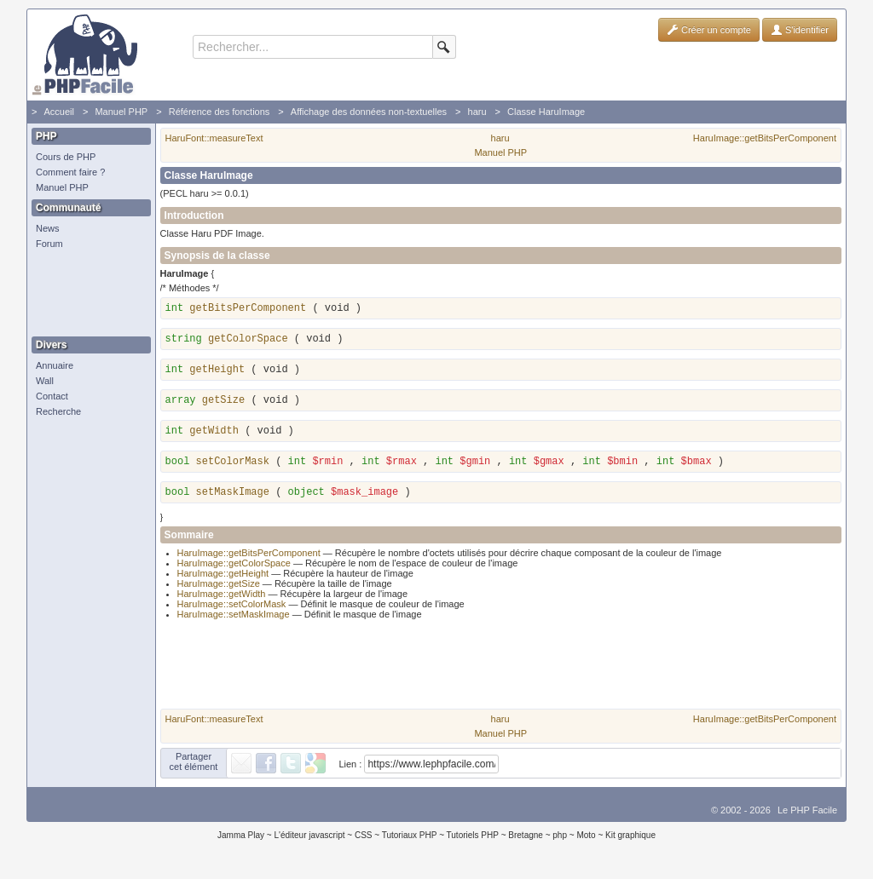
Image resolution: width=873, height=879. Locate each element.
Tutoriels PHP (473, 840)
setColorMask (232, 464)
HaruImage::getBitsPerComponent (764, 138)
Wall (45, 381)
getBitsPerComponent (247, 308)
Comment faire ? (70, 172)
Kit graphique (630, 840)
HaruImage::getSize (218, 588)
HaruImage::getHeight (223, 578)
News (48, 228)
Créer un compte (709, 30)
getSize (223, 400)
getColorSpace (248, 339)
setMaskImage (232, 497)
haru (477, 111)
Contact (52, 396)
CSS (364, 840)
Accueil (58, 111)
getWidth (214, 431)
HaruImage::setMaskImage (233, 619)
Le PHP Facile (807, 815)
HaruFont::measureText (214, 138)
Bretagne (525, 840)
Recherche (58, 411)
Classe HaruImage (546, 111)
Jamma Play (240, 840)
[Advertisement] (87, 294)
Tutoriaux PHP (409, 840)
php (559, 840)
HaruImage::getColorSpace (234, 568)
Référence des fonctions (219, 111)
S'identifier (800, 30)
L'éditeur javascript (309, 840)
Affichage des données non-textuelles (369, 111)
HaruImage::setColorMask (231, 609)
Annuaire (54, 365)
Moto (585, 840)
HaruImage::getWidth (221, 599)
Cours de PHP (65, 157)
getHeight (217, 370)
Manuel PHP (121, 111)
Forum (49, 243)
